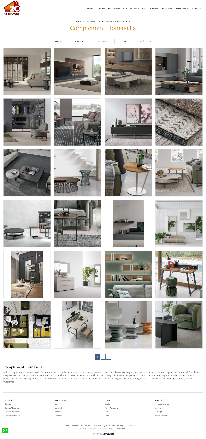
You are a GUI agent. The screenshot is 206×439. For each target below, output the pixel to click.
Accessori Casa (138, 8)
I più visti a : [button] (146, 41)
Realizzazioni (182, 8)
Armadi (58, 411)
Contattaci (158, 408)
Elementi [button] (79, 41)
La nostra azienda (161, 404)
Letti (56, 404)
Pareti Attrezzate (111, 408)
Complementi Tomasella (119, 21)
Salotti (107, 404)
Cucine (101, 8)
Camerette (59, 408)
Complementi (102, 21)
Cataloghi (154, 8)
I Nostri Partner (160, 415)
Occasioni (167, 8)
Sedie (107, 415)
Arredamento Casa (117, 8)
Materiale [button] (102, 41)
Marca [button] (57, 41)
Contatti (196, 8)
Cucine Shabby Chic (13, 415)
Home (78, 21)
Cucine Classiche (12, 411)
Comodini (59, 415)
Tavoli (107, 411)
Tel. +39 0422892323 (133, 425)
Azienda (91, 8)
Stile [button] (124, 41)
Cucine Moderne (12, 408)
